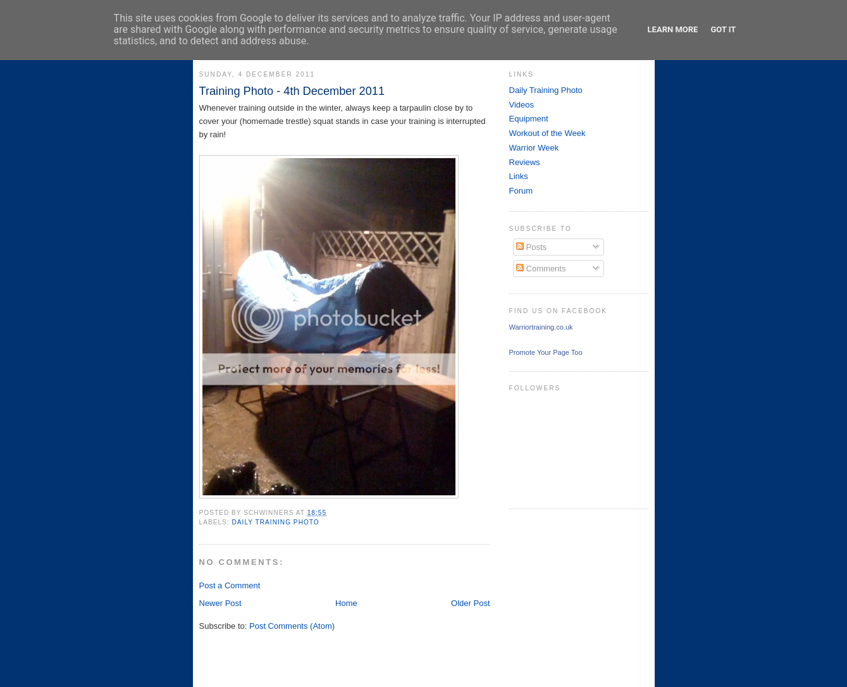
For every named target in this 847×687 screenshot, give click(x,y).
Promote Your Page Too (546, 352)
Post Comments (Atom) (292, 626)
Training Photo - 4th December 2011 (292, 91)
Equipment (528, 118)
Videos (522, 104)
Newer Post (220, 603)
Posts (531, 247)
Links (518, 176)
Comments (541, 268)
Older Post (470, 603)
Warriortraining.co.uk (541, 327)
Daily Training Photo (275, 522)
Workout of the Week (547, 133)
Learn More (673, 29)
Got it (723, 29)
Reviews (524, 162)
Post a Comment (230, 585)
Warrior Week (534, 147)
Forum (521, 190)
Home (346, 603)
